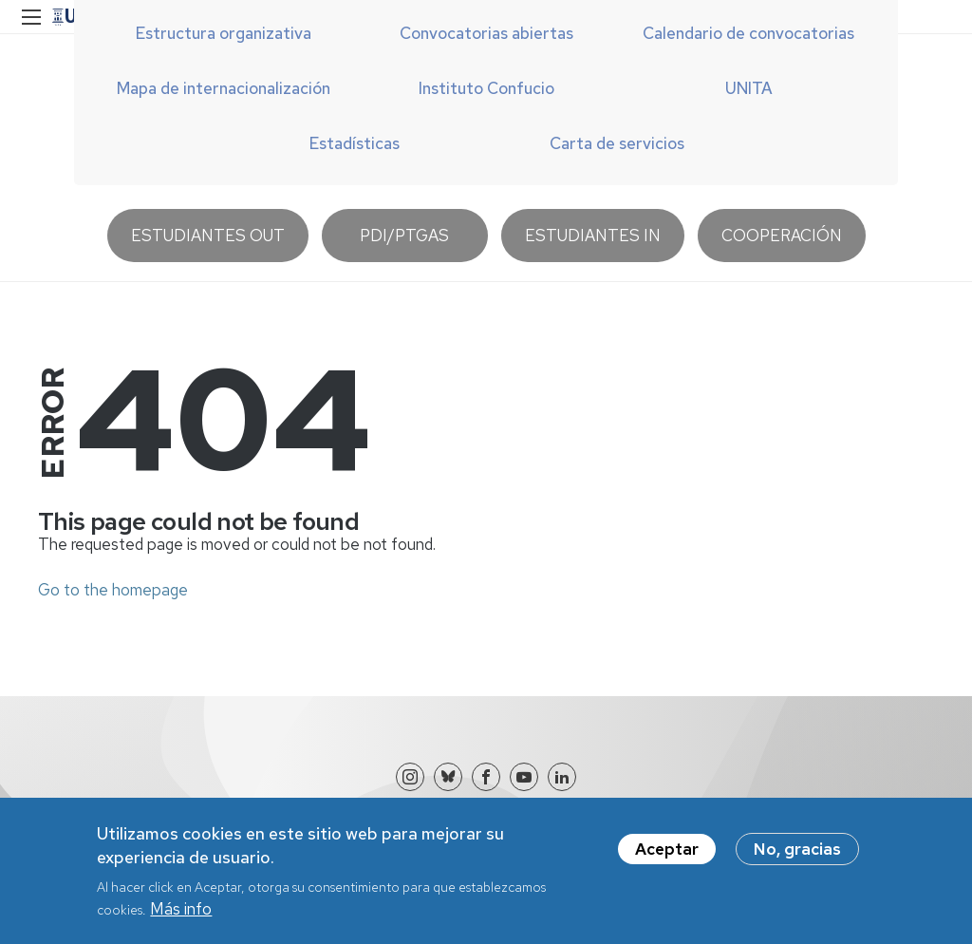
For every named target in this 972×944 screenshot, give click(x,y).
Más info (181, 917)
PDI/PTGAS (404, 235)
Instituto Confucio (486, 88)
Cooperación (781, 235)
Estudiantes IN (593, 235)
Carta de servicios (617, 143)
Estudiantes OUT (208, 235)
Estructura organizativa (223, 33)
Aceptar (667, 857)
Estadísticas (354, 143)
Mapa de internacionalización (223, 88)
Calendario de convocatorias (748, 33)
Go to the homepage (113, 589)
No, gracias (797, 857)
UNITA (749, 88)
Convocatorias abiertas (486, 33)
